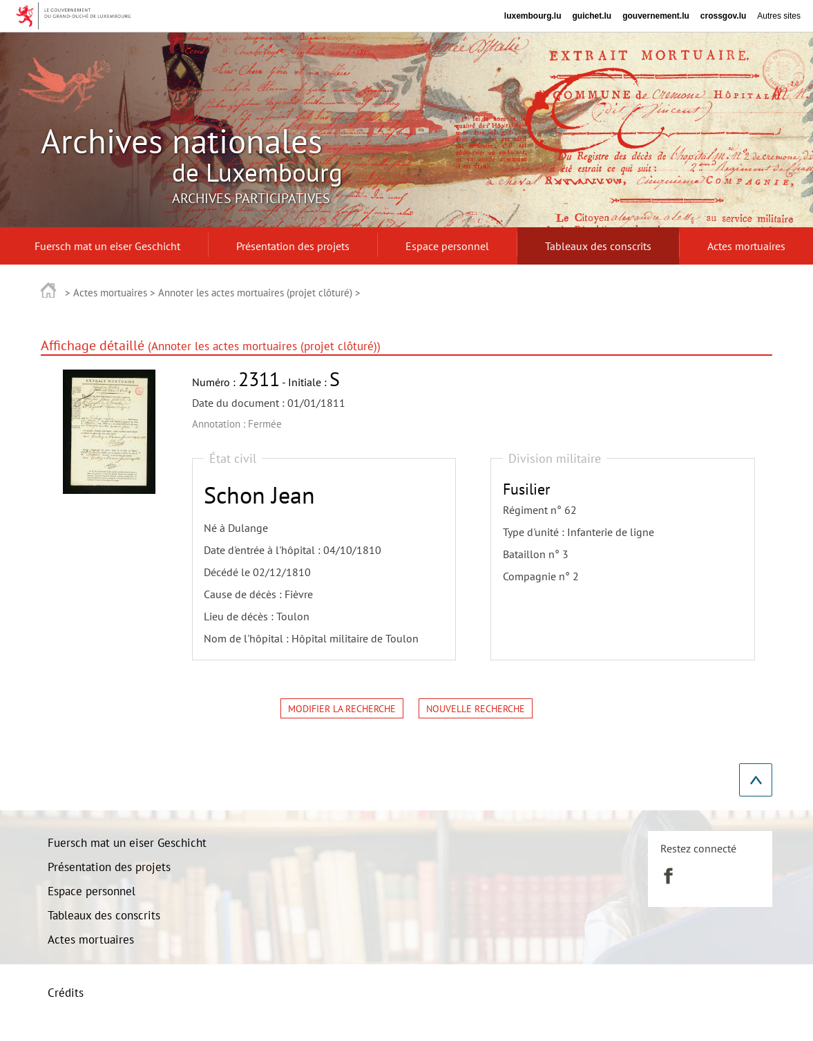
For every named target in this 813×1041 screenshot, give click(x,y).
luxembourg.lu (533, 16)
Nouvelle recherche (475, 709)
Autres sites (779, 16)
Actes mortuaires (110, 292)
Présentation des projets (109, 867)
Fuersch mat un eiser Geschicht (127, 842)
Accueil (49, 289)
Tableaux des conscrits (104, 915)
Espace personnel (91, 891)
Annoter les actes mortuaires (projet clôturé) (255, 292)
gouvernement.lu (655, 16)
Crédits (66, 992)
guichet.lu (591, 16)
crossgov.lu (723, 16)
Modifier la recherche (342, 709)
